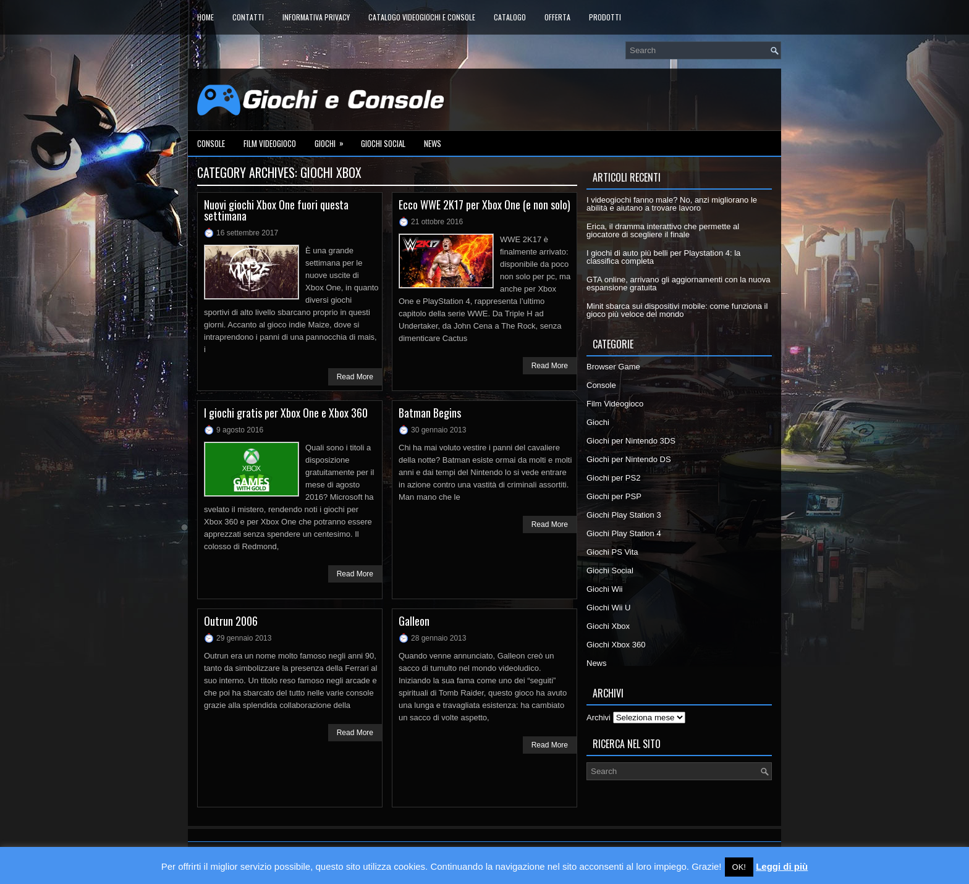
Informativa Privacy (316, 17)
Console (211, 143)
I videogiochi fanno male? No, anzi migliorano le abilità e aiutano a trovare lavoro (671, 204)
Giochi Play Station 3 (623, 515)
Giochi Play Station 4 (623, 533)
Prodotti (605, 17)
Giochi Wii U (608, 607)
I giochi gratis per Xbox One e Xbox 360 (286, 413)
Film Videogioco (269, 143)
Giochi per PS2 (613, 477)
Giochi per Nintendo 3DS (630, 440)
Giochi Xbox (608, 626)
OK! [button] (739, 867)
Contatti (248, 17)
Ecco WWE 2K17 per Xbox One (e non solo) (484, 204)
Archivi (598, 717)
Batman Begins (430, 413)
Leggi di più (782, 866)
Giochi (333, 140)
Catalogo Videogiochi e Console (421, 17)
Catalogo (510, 17)
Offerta (557, 17)
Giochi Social (383, 143)
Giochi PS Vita (612, 552)
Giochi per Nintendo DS (628, 459)
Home (205, 17)
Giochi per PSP (613, 496)
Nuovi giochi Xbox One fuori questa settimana (276, 210)
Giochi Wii (604, 589)
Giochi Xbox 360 (615, 644)
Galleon (414, 621)
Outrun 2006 (231, 621)
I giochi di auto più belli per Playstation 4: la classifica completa (663, 257)
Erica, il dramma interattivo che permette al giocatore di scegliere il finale (662, 230)
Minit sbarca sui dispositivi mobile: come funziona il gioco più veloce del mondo (677, 310)
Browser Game (613, 366)
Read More (355, 377)
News (432, 143)
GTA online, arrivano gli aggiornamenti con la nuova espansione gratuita (678, 283)
